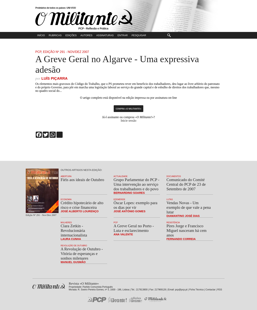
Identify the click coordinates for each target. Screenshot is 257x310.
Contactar (210, 289)
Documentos (174, 176)
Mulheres (66, 222)
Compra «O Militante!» (128, 108)
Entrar (123, 35)
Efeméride (119, 199)
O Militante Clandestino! (155, 299)
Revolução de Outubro (74, 246)
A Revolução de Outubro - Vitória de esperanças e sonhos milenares (82, 253)
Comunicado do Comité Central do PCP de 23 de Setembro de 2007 (186, 184)
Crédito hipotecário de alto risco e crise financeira (82, 205)
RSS (219, 289)
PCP (38, 51)
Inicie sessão (128, 120)
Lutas (170, 199)
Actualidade (121, 176)
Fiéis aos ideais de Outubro (82, 179)
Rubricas (55, 35)
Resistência (173, 222)
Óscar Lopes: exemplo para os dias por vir (135, 205)
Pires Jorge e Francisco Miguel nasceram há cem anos (186, 230)
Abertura (66, 176)
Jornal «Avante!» (117, 299)
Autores (86, 35)
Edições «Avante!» (135, 299)
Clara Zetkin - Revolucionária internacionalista (74, 230)
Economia (66, 199)
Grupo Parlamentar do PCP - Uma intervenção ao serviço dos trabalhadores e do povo (136, 184)
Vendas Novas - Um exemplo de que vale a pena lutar (189, 207)
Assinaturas (105, 35)
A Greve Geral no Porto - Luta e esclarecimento (134, 228)
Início (41, 35)
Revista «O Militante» (48, 286)
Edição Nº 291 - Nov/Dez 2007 (66, 51)
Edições (71, 35)
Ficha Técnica (196, 289)
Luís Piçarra (54, 78)
